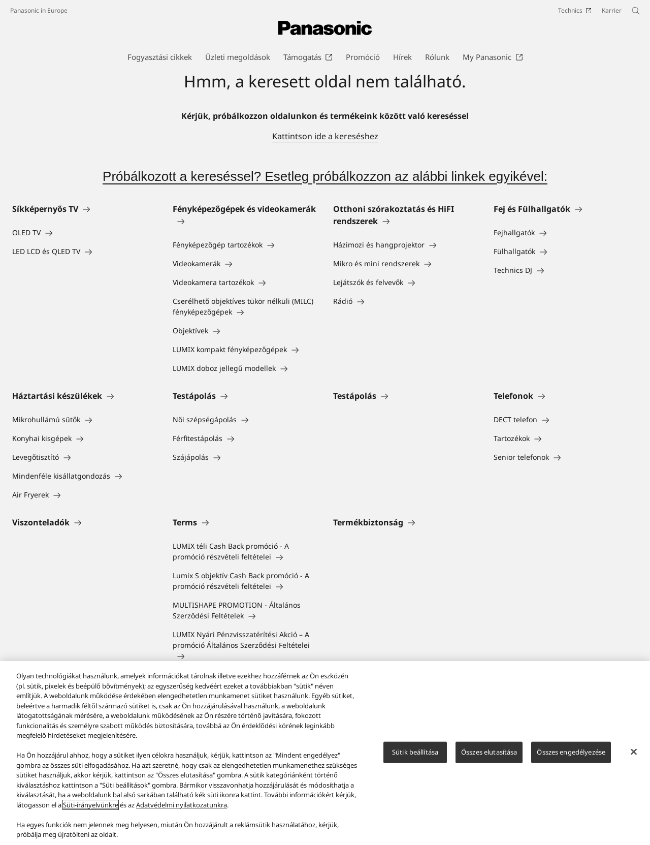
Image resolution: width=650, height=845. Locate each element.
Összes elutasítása (489, 752)
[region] (325, 753)
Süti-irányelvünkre (90, 804)
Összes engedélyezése (571, 752)
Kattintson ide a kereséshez (325, 136)
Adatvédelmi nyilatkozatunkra (181, 804)
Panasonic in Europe (39, 10)
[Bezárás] (634, 752)
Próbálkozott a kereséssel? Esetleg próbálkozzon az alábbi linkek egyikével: (325, 176)
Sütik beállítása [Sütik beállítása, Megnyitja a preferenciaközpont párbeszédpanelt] (415, 752)
